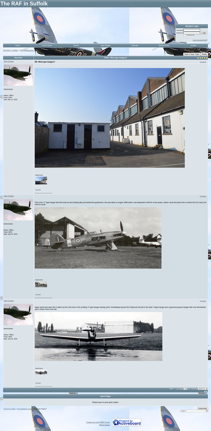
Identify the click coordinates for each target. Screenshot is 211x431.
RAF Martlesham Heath (29, 50)
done (205, 391)
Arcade (193, 45)
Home (17, 45)
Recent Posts (164, 45)
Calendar (134, 45)
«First (171, 389)
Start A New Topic (192, 54)
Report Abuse (104, 425)
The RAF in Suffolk (10, 50)
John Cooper (9, 61)
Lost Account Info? (200, 40)
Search (76, 45)
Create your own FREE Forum (98, 422)
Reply (204, 54)
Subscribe (202, 408)
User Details (105, 45)
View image (38, 189)
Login (203, 33)
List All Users (47, 45)
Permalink (203, 62)
